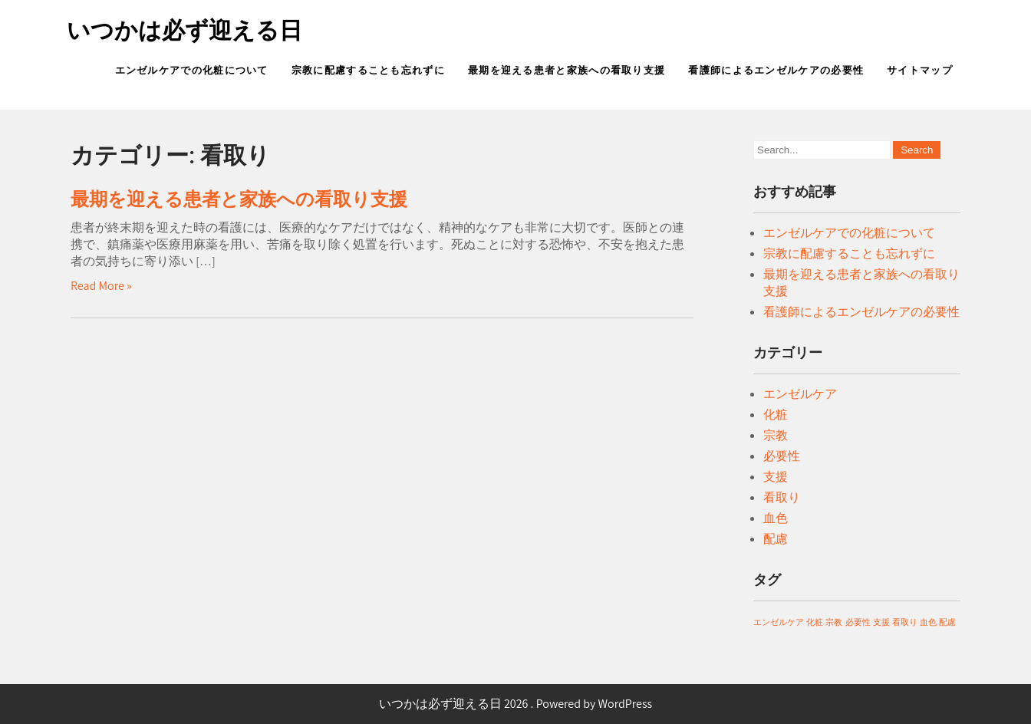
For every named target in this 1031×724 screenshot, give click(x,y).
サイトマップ (920, 70)
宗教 (775, 435)
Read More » (101, 286)
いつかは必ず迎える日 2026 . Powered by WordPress (516, 704)
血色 (775, 518)
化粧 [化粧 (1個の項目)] (814, 622)
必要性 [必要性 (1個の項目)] (858, 622)
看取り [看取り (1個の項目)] (904, 622)
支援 (775, 477)
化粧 (775, 414)
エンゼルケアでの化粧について (191, 70)
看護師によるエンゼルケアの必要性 (776, 70)
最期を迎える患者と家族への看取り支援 (566, 70)
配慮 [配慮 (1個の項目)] (947, 622)
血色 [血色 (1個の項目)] (928, 622)
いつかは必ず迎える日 (184, 30)
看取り (781, 497)
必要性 (781, 456)
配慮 (775, 539)
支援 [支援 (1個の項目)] (881, 622)
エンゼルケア (800, 394)
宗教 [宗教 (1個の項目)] (833, 622)
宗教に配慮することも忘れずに (368, 70)
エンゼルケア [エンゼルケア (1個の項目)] (778, 622)
